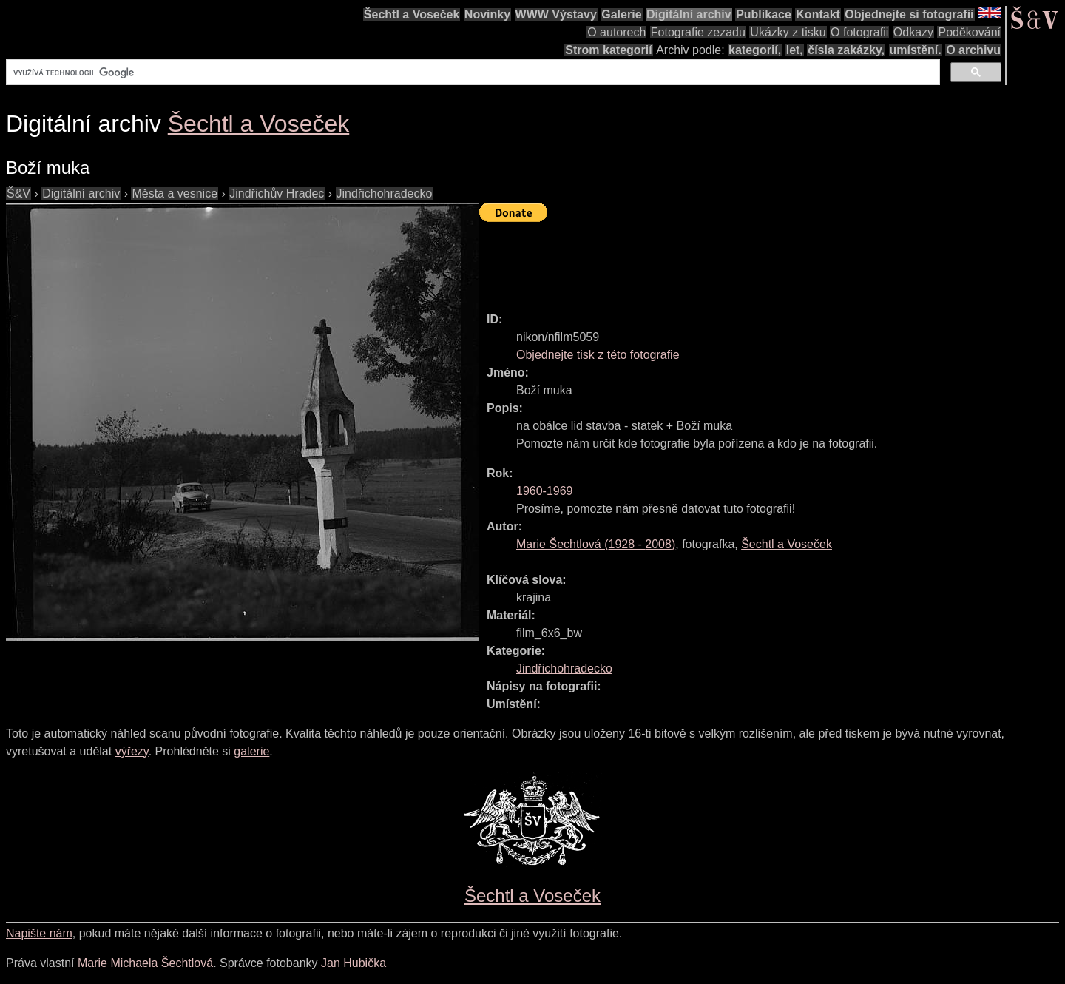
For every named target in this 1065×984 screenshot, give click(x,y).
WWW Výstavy (556, 14)
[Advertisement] (748, 260)
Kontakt (818, 14)
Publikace (763, 14)
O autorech (616, 32)
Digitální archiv (688, 14)
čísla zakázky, (846, 50)
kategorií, (754, 50)
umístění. (915, 50)
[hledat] (471, 72)
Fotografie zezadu (698, 32)
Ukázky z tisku (787, 32)
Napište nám (39, 933)
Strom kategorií (608, 50)
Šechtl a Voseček (412, 14)
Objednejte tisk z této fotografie (598, 354)
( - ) (595, 544)
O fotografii (859, 32)
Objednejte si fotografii (909, 14)
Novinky (487, 14)
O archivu (973, 50)
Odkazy (913, 32)
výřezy (132, 751)
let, (794, 50)
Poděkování (969, 32)
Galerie (621, 14)
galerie (251, 751)
